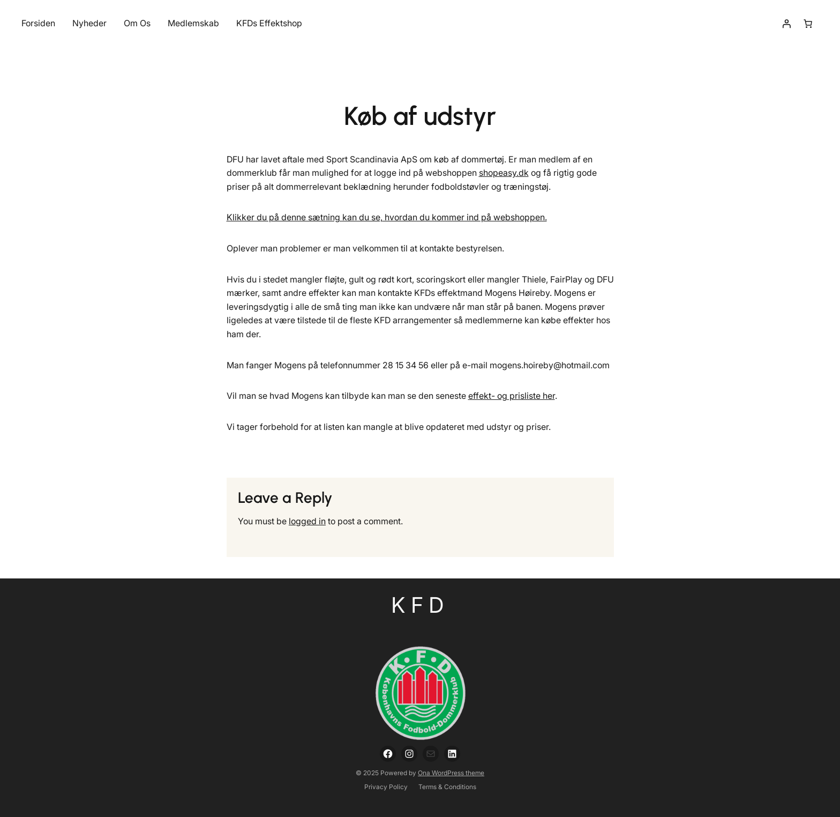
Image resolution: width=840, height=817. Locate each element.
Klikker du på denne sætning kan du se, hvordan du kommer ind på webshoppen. (387, 217)
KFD (420, 605)
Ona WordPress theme (451, 773)
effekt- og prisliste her (511, 395)
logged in (307, 521)
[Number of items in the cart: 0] (808, 23)
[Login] (786, 23)
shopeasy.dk (504, 172)
